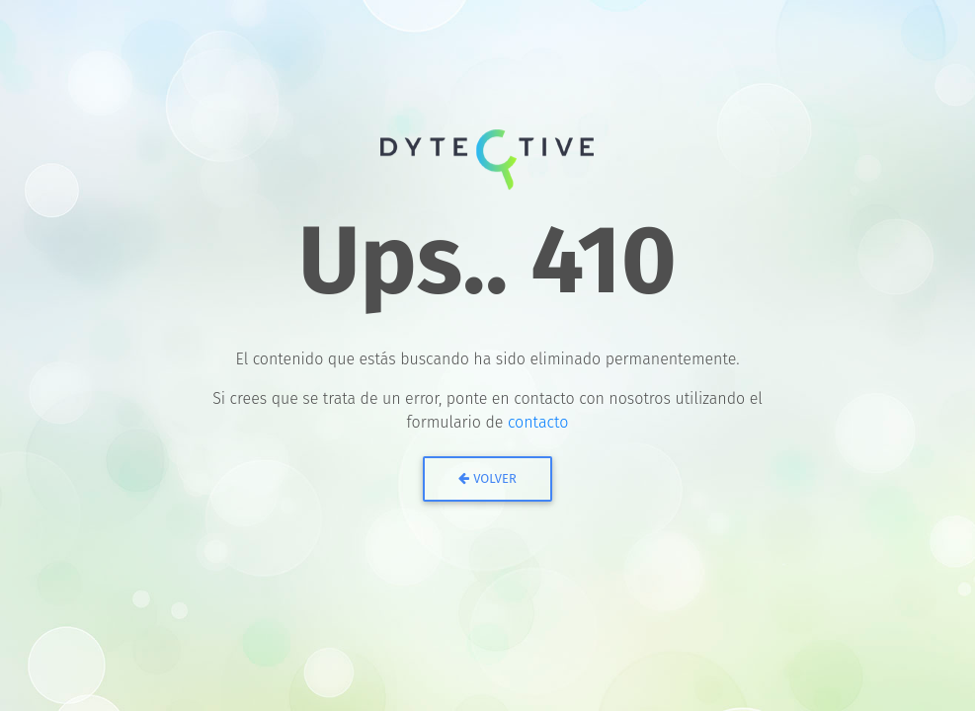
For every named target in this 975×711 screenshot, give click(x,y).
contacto (538, 422)
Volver (487, 478)
